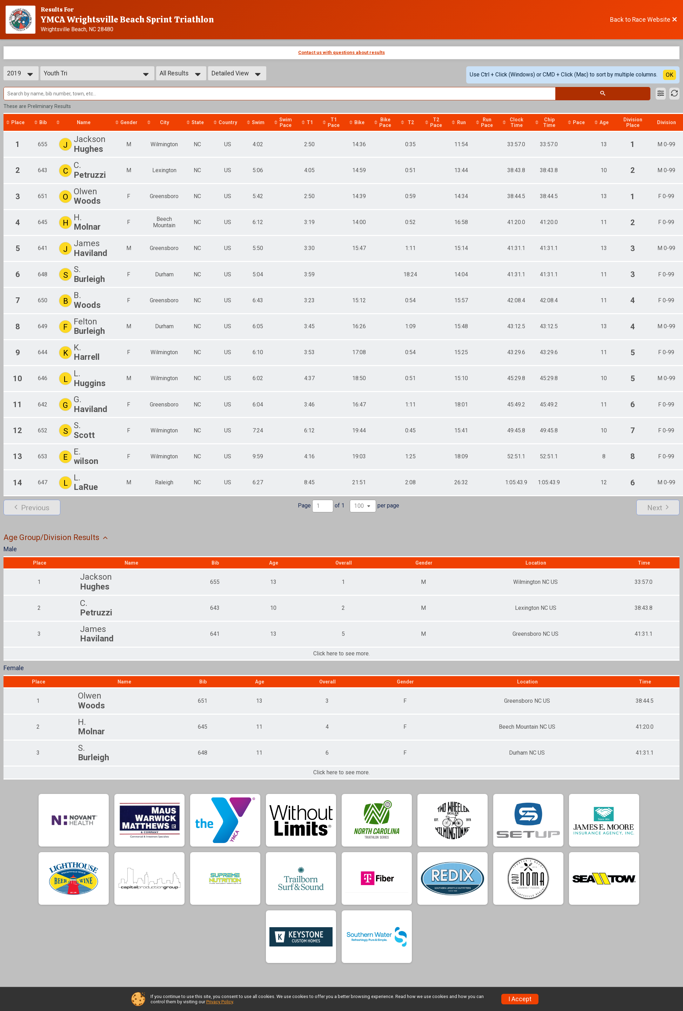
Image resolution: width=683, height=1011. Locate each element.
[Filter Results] (661, 94)
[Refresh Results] (674, 94)
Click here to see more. (341, 654)
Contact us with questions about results (341, 52)
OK (669, 75)
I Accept (519, 999)
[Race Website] (23, 20)
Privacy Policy (219, 1001)
